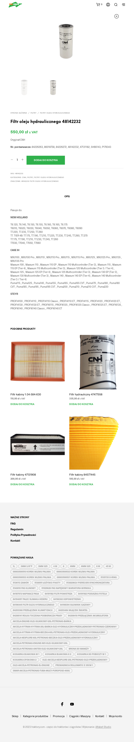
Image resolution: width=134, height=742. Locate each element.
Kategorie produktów (35, 716)
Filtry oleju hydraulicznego (55, 113)
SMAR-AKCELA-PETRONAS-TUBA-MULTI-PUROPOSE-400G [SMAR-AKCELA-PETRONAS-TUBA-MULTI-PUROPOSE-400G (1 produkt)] (41, 670)
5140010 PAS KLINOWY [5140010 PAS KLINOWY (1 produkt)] (24, 588)
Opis (67, 196)
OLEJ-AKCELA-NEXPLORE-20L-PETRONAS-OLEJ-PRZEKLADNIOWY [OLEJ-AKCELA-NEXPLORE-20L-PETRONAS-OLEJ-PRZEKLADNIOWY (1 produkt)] (74, 659)
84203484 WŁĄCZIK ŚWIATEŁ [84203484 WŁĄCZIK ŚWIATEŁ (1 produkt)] (72, 610)
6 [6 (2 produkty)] (63, 566)
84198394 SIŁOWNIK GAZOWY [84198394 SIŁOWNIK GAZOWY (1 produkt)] (75, 604)
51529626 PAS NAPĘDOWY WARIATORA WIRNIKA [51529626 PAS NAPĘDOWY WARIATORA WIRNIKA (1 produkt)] (66, 588)
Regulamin (16, 529)
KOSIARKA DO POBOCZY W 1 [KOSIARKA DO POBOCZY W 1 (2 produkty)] (91, 654)
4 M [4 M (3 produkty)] (55, 566)
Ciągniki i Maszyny (80, 716)
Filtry (33, 113)
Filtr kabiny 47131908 (23, 474)
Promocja (59, 716)
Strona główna (18, 113)
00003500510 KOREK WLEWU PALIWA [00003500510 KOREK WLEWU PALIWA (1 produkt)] (32, 571)
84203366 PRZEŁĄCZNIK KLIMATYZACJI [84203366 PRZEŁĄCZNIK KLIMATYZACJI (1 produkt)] (33, 610)
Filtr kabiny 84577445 (82, 474)
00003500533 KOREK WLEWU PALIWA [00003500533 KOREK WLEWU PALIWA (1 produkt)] (32, 577)
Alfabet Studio (103, 727)
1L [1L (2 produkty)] (14, 566)
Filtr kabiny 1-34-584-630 (25, 394)
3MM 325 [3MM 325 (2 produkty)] (42, 566)
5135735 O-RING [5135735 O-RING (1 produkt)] (109, 577)
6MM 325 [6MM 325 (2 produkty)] (85, 566)
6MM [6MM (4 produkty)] (72, 566)
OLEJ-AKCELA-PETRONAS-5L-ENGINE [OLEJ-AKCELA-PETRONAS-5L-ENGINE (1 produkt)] (31, 665)
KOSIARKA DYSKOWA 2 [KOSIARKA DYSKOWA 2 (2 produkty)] (24, 659)
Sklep (15, 716)
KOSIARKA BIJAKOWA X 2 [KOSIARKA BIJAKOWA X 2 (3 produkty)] (58, 654)
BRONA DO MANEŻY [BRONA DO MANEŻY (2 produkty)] (79, 648)
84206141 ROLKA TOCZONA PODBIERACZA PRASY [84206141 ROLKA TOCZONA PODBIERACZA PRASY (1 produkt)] (37, 615)
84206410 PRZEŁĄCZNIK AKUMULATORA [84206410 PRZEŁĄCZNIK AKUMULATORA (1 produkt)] (88, 615)
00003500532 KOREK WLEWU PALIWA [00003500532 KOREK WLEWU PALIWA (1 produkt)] (76, 571)
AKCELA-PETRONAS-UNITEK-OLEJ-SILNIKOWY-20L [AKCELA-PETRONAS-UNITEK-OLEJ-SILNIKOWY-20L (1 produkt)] (38, 648)
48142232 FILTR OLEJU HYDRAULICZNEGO (40, 181)
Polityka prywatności (23, 534)
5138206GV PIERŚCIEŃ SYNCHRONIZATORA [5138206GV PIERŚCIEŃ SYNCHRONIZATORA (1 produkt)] (88, 582)
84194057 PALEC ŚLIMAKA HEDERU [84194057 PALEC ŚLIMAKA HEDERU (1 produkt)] (30, 599)
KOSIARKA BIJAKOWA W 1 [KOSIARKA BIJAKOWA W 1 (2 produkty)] (26, 654)
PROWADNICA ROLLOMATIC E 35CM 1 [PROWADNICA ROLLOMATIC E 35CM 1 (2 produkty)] (74, 665)
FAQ (13, 523)
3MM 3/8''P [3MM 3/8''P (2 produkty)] (26, 566)
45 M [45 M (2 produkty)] (108, 566)
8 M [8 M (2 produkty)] (98, 566)
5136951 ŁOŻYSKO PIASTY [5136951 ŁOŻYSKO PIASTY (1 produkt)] (47, 582)
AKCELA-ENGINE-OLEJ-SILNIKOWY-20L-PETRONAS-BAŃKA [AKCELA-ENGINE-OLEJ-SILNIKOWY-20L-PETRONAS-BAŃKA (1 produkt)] (42, 621)
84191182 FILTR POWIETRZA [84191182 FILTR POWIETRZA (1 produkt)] (58, 593)
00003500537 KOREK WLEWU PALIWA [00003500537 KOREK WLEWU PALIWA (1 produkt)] (76, 577)
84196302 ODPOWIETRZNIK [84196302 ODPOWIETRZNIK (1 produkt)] (67, 599)
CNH (24, 177)
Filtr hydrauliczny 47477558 (85, 394)
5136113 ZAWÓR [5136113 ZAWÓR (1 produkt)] (21, 582)
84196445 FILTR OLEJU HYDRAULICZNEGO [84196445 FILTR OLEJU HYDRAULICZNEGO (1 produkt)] (33, 604)
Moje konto (115, 716)
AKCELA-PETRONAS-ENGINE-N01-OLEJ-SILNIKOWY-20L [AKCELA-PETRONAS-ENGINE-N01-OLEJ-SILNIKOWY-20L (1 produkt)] (40, 643)
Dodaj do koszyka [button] (22, 404)
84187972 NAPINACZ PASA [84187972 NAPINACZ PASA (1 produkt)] (26, 593)
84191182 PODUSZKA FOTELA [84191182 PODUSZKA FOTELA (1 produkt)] (92, 593)
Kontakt (15, 540)
